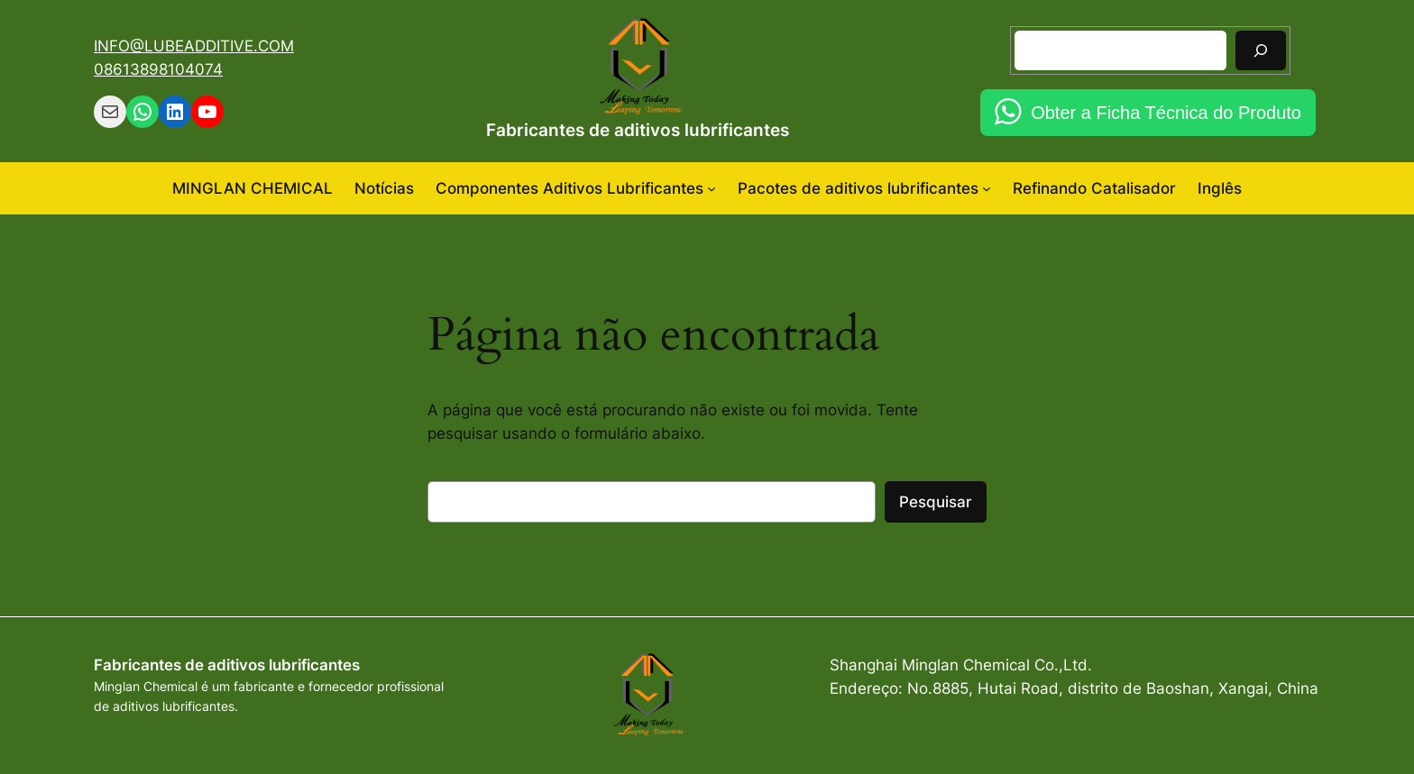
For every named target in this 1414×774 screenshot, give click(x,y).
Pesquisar (935, 502)
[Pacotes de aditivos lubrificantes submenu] (986, 188)
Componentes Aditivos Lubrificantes (569, 188)
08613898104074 (158, 69)
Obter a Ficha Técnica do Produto (1166, 113)
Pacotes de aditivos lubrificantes (858, 188)
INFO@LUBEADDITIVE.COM (194, 46)
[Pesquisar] (1260, 50)
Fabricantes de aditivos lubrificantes (637, 130)
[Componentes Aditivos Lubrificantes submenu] (711, 188)
